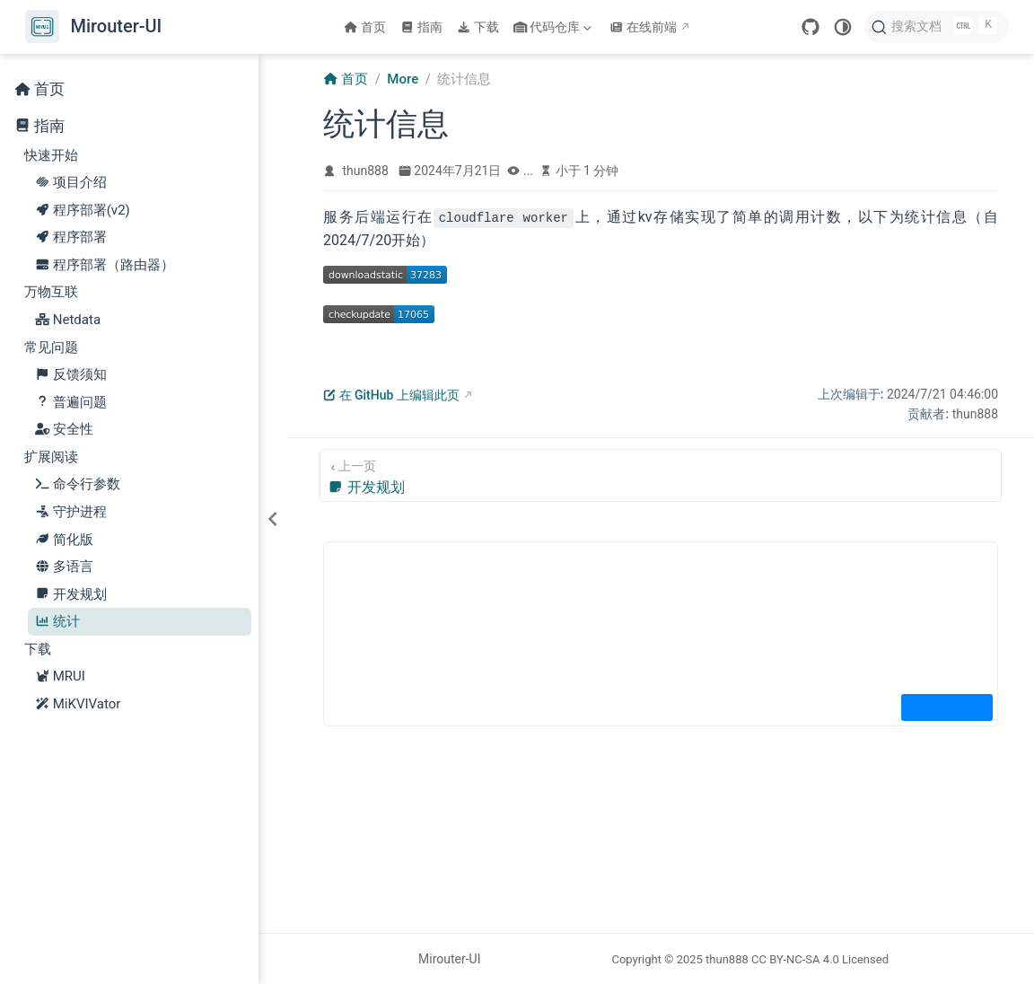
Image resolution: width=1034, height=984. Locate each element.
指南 (421, 27)
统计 (57, 621)
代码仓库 (554, 27)
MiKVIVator (78, 704)
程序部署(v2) (82, 210)
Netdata (68, 320)
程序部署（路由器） (104, 265)
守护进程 (71, 512)
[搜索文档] (936, 27)
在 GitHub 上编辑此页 (391, 395)
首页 (365, 27)
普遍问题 (71, 402)
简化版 (64, 540)
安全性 (64, 429)
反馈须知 (71, 375)
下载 (478, 27)
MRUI (60, 676)
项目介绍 (71, 182)
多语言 (64, 567)
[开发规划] (661, 475)
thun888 (366, 170)
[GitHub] (810, 27)
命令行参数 (77, 484)
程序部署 (71, 237)
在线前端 (643, 27)
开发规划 (71, 594)
